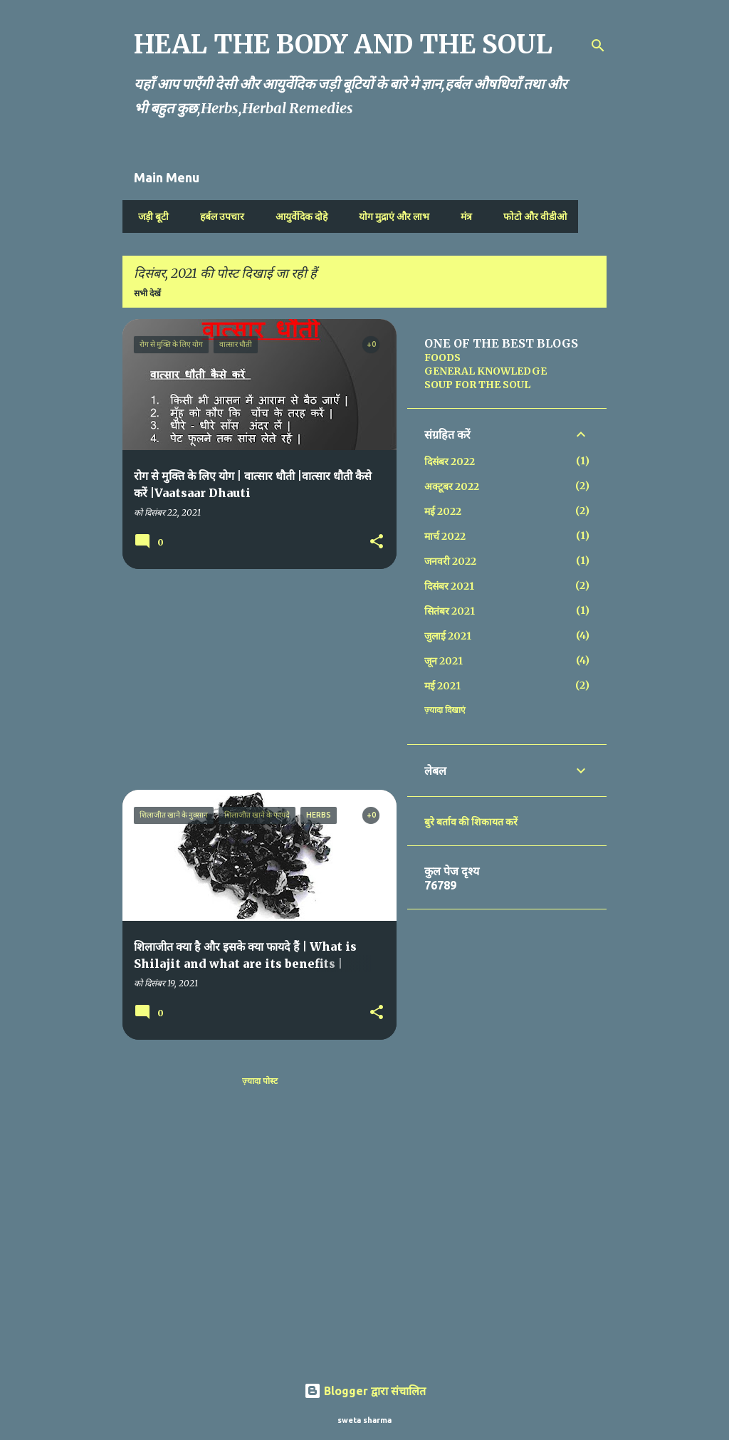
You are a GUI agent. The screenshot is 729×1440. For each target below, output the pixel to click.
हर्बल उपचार (218, 216)
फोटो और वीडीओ (530, 216)
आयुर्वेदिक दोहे (297, 216)
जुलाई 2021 (447, 636)
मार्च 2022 (445, 536)
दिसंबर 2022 (449, 461)
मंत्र (462, 216)
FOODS (442, 357)
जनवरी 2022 (450, 561)
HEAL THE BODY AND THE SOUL (343, 44)
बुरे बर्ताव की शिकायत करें (471, 821)
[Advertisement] (254, 679)
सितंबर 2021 (449, 611)
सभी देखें (147, 293)
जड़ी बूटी (149, 216)
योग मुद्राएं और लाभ (390, 216)
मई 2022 (442, 511)
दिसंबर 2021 (449, 586)
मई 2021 (442, 685)
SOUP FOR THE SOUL (477, 384)
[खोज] (598, 45)
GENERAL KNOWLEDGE (485, 371)
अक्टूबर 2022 (451, 486)
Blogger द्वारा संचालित (365, 1390)
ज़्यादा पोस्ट (260, 1080)
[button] (376, 542)
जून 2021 (443, 660)
